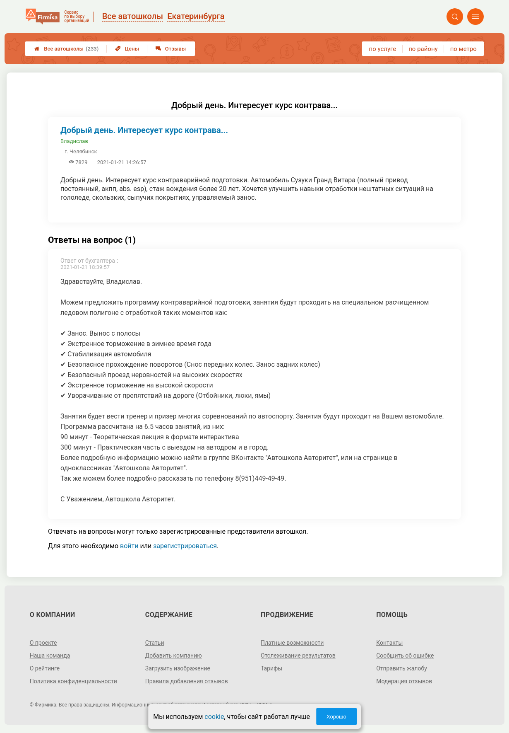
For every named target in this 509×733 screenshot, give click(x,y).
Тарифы (271, 668)
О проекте (43, 642)
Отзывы (171, 49)
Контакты (389, 642)
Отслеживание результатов (298, 655)
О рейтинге (45, 668)
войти (129, 546)
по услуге (382, 49)
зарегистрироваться (185, 546)
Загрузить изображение (177, 668)
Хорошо (336, 717)
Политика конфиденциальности (73, 681)
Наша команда (50, 655)
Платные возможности (292, 642)
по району (422, 49)
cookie (214, 717)
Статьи (154, 642)
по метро (463, 49)
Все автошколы (66, 49)
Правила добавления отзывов (186, 681)
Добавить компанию (173, 655)
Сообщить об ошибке (405, 655)
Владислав (74, 141)
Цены (127, 49)
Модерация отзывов (404, 681)
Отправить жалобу (401, 668)
